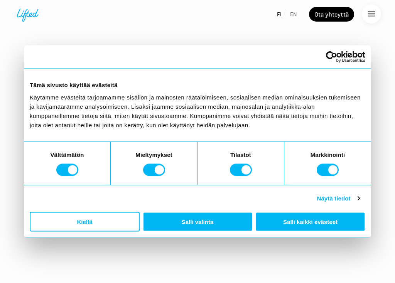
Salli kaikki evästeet (310, 221)
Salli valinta (198, 221)
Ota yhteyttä (331, 14)
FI (279, 14)
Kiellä (84, 221)
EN (293, 14)
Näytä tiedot (334, 198)
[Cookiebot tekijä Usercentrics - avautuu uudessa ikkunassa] (331, 57)
